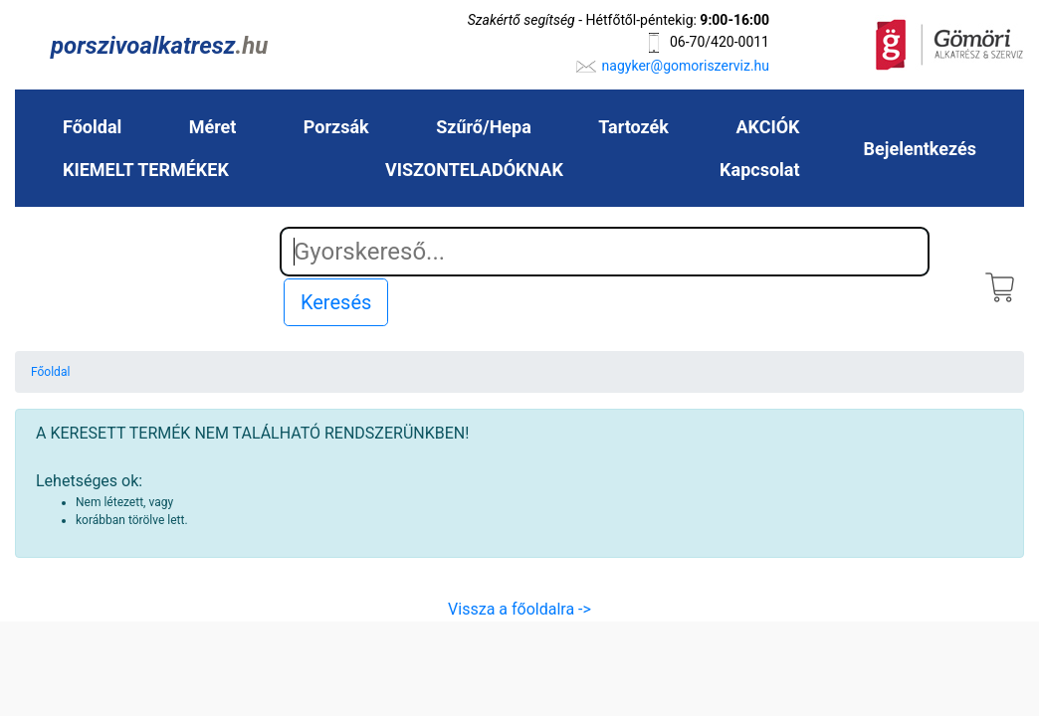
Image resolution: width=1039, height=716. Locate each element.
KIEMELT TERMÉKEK (146, 169)
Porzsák (336, 126)
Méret (213, 126)
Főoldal (92, 126)
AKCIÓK (767, 126)
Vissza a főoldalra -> (519, 609)
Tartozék (633, 126)
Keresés (336, 302)
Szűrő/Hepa (483, 126)
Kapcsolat (759, 169)
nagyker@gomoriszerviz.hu (685, 66)
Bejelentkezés (920, 148)
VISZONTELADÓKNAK (474, 169)
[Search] (605, 251)
